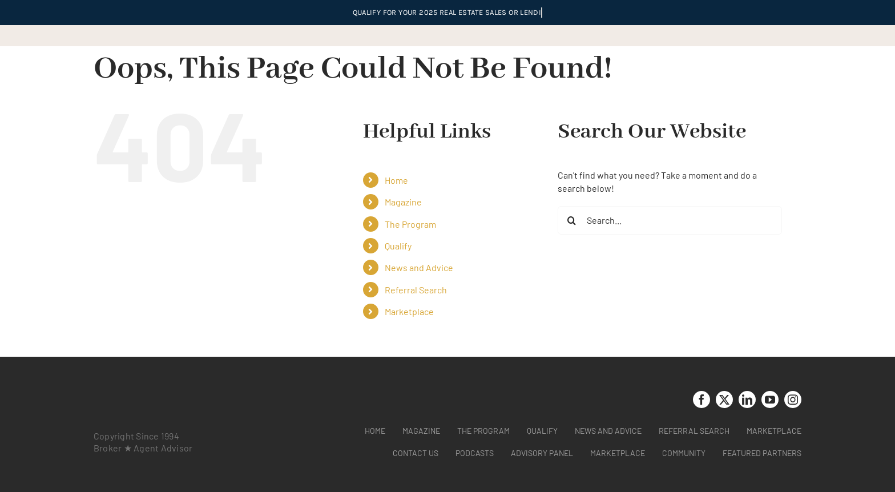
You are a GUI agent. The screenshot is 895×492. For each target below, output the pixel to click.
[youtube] (770, 399)
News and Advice (419, 267)
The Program (410, 224)
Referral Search (416, 289)
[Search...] (670, 220)
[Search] (572, 220)
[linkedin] (747, 399)
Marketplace (409, 311)
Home (396, 180)
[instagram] (792, 399)
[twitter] (724, 399)
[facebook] (701, 399)
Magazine (403, 201)
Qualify (398, 245)
